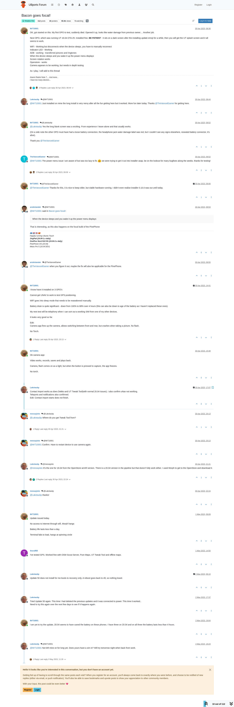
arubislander (35, 207)
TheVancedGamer (38, 157)
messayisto (35, 414)
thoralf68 (34, 551)
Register (27, 690)
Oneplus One (28, 21)
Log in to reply (205, 21)
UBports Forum (38, 4)
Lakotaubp (34, 99)
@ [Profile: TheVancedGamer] (164, 103)
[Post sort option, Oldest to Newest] (193, 21)
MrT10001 (34, 29)
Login (37, 690)
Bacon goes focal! (57, 211)
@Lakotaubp (46, 123)
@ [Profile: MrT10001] (36, 103)
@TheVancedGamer (49, 184)
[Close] (210, 670)
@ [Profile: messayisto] (36, 468)
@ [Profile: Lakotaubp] (36, 126)
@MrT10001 (47, 99)
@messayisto (47, 464)
